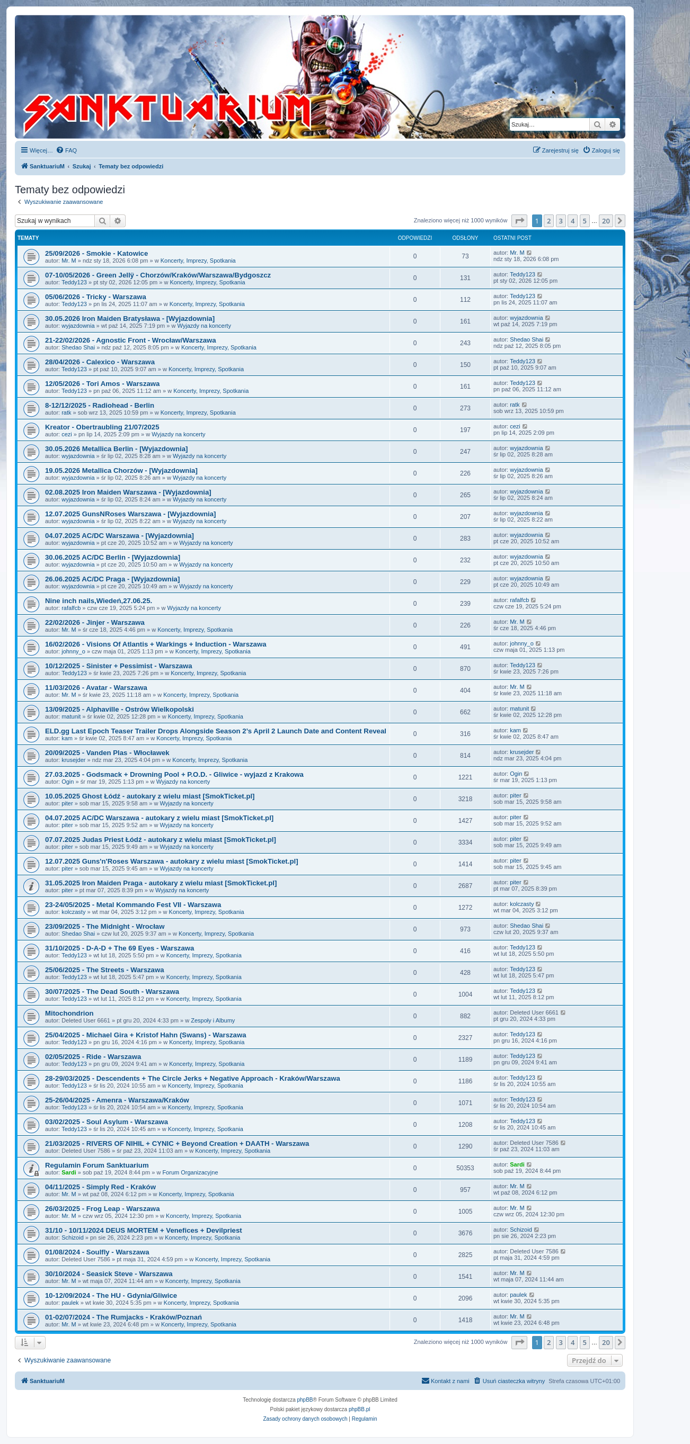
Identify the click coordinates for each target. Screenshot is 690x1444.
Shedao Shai (78, 347)
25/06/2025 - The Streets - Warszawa (104, 970)
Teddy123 (74, 282)
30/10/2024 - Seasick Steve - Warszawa (109, 1274)
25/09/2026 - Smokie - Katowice (96, 253)
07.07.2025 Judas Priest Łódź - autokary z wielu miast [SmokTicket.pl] (160, 840)
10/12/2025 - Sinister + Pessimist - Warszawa (118, 666)
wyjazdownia (77, 325)
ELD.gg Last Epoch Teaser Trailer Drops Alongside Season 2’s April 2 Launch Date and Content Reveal (215, 731)
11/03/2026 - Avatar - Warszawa (96, 688)
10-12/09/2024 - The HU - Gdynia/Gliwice (111, 1295)
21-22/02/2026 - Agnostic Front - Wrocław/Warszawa (130, 340)
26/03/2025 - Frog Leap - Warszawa (102, 1209)
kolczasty (73, 912)
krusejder (73, 760)
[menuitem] (66, 150)
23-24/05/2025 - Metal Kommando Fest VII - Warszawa (133, 905)
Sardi (68, 1172)
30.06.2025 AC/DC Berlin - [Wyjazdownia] (112, 557)
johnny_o (73, 651)
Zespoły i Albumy (213, 1020)
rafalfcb (71, 608)
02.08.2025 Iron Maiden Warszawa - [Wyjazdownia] (128, 492)
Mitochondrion (69, 1013)
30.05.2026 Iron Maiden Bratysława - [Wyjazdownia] (130, 318)
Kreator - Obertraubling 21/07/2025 (102, 427)
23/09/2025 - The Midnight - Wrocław (104, 926)
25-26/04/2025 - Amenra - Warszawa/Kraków (117, 1100)
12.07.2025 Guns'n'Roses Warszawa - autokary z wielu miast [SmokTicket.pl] (171, 861)
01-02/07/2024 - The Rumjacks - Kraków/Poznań (123, 1317)
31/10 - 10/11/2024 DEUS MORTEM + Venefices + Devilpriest (143, 1230)
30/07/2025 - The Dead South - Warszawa (112, 991)
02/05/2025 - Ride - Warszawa (93, 1057)
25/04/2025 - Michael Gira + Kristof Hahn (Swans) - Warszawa (145, 1035)
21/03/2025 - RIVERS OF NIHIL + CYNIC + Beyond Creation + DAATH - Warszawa (177, 1143)
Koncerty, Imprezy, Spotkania (198, 260)
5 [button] (585, 221)
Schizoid (72, 1237)
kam (67, 738)
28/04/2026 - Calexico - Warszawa (100, 362)
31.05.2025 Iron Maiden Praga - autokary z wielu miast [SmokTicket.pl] (161, 883)
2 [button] (549, 221)
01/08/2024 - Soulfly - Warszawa (97, 1252)
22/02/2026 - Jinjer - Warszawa (95, 622)
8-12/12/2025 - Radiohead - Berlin (99, 405)
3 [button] (561, 221)
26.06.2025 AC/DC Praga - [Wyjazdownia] (112, 579)
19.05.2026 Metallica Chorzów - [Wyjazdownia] (121, 470)
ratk (66, 412)
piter (67, 803)
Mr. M (68, 260)
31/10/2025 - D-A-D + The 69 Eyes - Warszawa (119, 948)
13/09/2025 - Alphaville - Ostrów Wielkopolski (119, 709)
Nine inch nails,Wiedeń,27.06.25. (98, 601)
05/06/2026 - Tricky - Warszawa (95, 297)
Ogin (67, 781)
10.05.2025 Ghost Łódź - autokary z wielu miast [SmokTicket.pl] (150, 796)
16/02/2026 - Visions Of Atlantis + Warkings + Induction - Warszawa (156, 644)
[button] (519, 220)
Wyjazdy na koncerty (204, 325)
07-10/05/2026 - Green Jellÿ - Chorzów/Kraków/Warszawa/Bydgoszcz (158, 275)
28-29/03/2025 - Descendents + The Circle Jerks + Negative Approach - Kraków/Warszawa (192, 1078)
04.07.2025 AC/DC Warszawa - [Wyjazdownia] (119, 536)
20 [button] (606, 221)
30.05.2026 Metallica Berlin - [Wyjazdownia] (116, 449)
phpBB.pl (359, 1409)
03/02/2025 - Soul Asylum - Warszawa (106, 1122)
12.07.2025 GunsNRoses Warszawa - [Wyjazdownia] (130, 514)
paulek (69, 1302)
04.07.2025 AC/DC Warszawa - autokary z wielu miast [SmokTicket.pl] (159, 818)
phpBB (305, 1400)
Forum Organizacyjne (190, 1172)
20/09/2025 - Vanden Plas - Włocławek (107, 753)
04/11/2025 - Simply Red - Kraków (100, 1187)
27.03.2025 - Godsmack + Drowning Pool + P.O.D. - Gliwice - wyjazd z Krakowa (174, 774)
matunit (71, 716)
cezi (66, 434)
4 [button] (572, 221)
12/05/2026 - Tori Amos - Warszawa (102, 384)
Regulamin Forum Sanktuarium (97, 1165)
